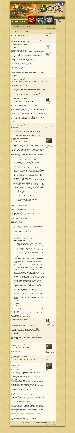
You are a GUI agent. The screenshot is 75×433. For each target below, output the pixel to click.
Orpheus (14, 139)
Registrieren (49, 28)
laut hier (21, 335)
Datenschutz (46, 427)
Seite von (51, 33)
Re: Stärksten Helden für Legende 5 (19, 44)
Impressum (42, 427)
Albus (47, 35)
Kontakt (28, 427)
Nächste (54, 422)
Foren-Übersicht (15, 26)
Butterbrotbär (15, 99)
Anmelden (53, 28)
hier (17, 331)
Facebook (31, 427)
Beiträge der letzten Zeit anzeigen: (22, 422)
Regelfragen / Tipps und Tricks (26, 26)
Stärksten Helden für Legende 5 (20, 31)
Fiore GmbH (38, 427)
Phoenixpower (15, 45)
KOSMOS (34, 427)
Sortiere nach (36, 422)
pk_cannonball (15, 79)
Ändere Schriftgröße (54, 25)
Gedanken (24, 381)
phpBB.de (41, 429)
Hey (12, 325)
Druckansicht (52, 25)
